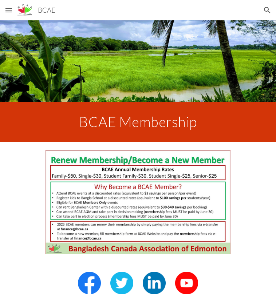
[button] (8, 10)
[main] (138, 121)
